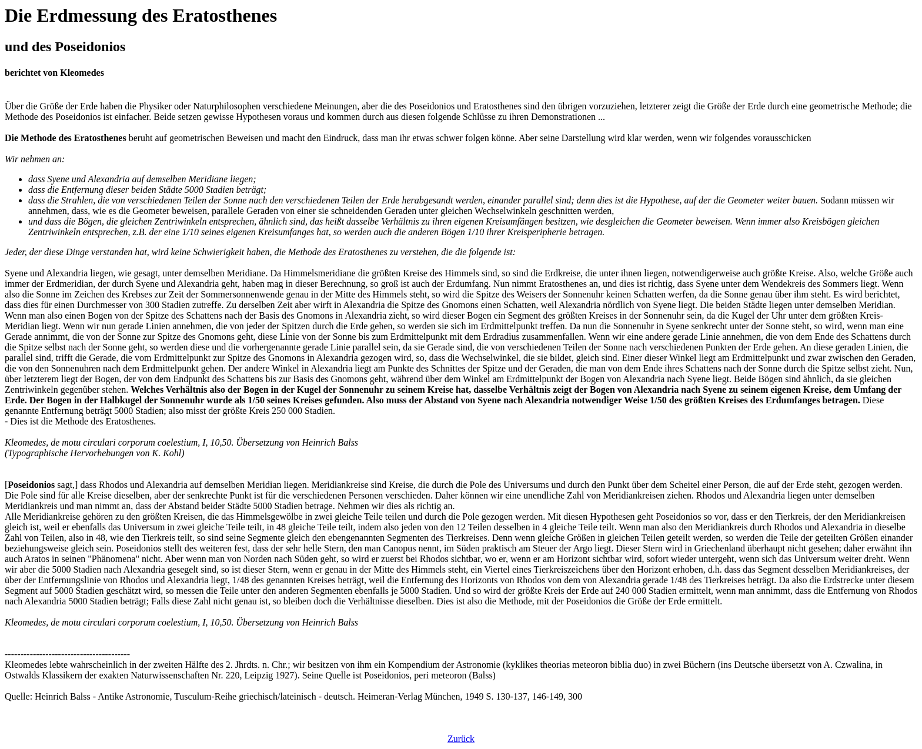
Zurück (461, 739)
